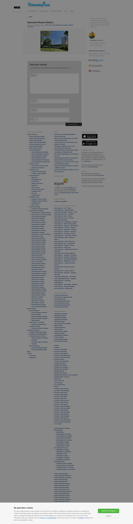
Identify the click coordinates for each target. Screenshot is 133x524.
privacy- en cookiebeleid (48, 518)
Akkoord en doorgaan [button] (109, 511)
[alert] (66, 262)
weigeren (81, 518)
